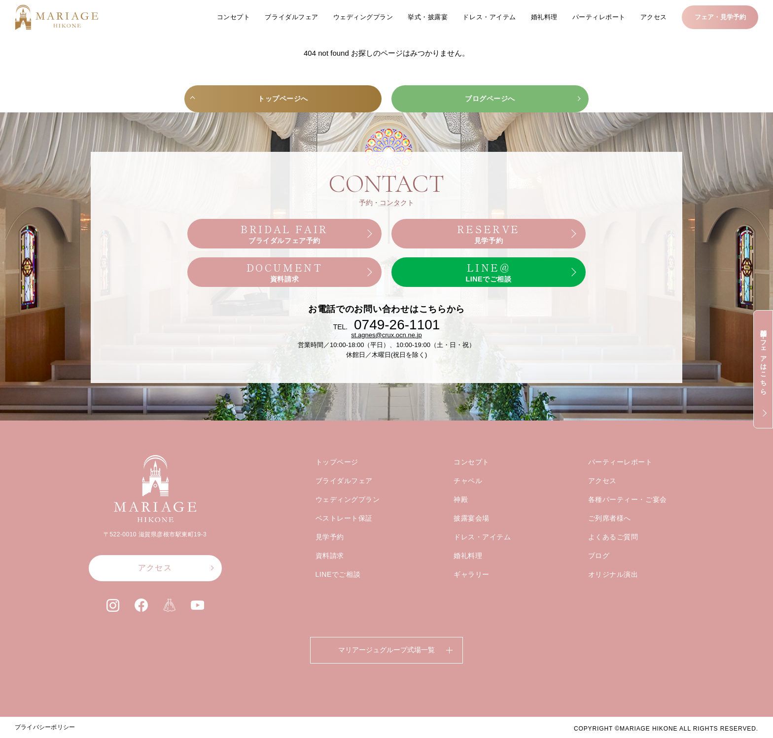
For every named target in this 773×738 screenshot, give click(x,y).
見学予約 (330, 557)
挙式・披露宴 (428, 17)
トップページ (337, 482)
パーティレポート (599, 17)
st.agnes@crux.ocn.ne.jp (386, 354)
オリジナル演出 (613, 594)
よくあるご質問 (613, 557)
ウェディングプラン (363, 17)
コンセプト (233, 17)
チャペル (468, 500)
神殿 (461, 519)
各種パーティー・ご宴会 (627, 519)
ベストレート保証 (344, 538)
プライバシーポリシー (45, 727)
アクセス (653, 17)
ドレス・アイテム (489, 17)
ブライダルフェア (291, 17)
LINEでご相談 (338, 594)
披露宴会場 (472, 538)
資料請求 (330, 575)
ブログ (599, 575)
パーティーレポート (620, 482)
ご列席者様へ (609, 538)
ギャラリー (472, 594)
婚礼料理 (544, 17)
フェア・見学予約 (720, 17)
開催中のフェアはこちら (763, 358)
